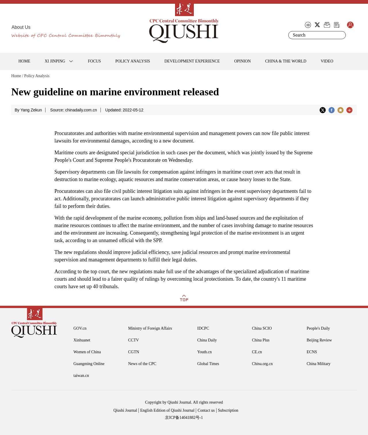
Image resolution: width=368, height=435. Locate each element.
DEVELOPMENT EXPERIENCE (192, 61)
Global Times (208, 364)
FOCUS (94, 61)
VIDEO (327, 61)
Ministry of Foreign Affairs (150, 328)
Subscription (228, 410)
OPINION (242, 61)
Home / (17, 76)
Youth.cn (204, 352)
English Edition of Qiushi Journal (167, 410)
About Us (21, 27)
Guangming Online (89, 364)
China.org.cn (262, 364)
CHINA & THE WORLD (285, 61)
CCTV (133, 340)
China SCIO (262, 328)
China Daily (207, 340)
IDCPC (203, 328)
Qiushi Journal (125, 410)
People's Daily (318, 328)
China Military (319, 364)
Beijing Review (319, 340)
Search (340, 35)
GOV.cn (79, 328)
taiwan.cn (81, 375)
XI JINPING (55, 61)
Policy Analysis (37, 76)
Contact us (206, 410)
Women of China (87, 352)
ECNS (312, 352)
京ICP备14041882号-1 (184, 417)
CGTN (133, 352)
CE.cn (257, 352)
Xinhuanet (81, 340)
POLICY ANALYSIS (132, 61)
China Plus (261, 340)
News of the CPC (142, 364)
